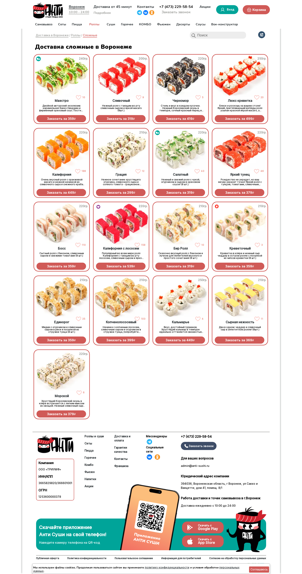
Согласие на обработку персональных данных (237, 558)
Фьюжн (89, 472)
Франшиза (121, 466)
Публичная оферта (47, 558)
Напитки (90, 479)
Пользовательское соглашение (134, 558)
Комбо (88, 464)
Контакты (145, 6)
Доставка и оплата (122, 438)
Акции (205, 6)
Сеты (62, 24)
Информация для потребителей (181, 558)
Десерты (183, 24)
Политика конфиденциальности (86, 558)
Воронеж (77, 6)
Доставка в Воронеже (52, 35)
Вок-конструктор (224, 24)
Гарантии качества (120, 449)
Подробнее (102, 13)
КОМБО (145, 24)
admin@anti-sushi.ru (195, 465)
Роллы (94, 24)
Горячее (127, 24)
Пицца (77, 24)
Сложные (90, 35)
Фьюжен (164, 24)
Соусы (200, 24)
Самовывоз (43, 24)
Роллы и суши (94, 436)
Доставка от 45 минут (113, 6)
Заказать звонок (176, 12)
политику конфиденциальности (167, 567)
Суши (111, 24)
